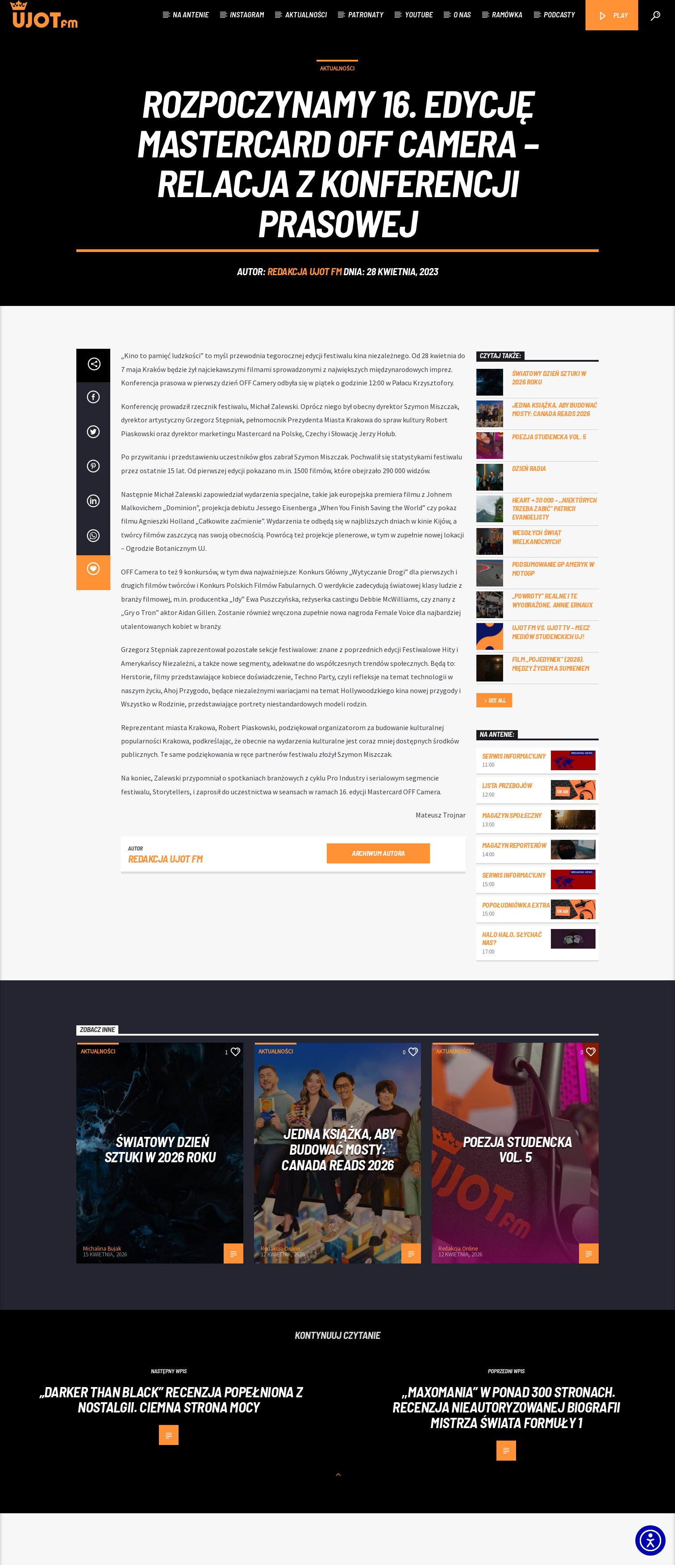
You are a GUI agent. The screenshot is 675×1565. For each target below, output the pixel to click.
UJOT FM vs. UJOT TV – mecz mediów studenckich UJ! (551, 683)
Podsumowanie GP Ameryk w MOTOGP (553, 620)
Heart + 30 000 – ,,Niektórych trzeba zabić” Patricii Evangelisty (554, 560)
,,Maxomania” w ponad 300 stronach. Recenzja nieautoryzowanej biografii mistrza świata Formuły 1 (506, 1459)
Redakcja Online (280, 1301)
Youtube (419, 14)
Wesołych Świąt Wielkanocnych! (537, 588)
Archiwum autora (378, 904)
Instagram (247, 14)
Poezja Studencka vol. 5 (549, 488)
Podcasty (559, 14)
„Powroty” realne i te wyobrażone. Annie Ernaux (552, 652)
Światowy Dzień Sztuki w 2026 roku (549, 429)
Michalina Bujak (102, 1301)
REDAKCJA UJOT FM (304, 297)
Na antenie (190, 14)
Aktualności (306, 14)
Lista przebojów (507, 837)
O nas (462, 14)
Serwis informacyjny (514, 807)
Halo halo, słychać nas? (512, 990)
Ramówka (507, 14)
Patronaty (365, 14)
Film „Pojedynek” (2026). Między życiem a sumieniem (550, 715)
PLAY (613, 16)
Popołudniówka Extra (516, 956)
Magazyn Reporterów (514, 897)
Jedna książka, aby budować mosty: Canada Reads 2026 (554, 460)
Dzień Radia (529, 520)
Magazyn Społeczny (512, 867)
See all (494, 753)
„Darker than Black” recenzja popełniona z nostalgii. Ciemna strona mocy (171, 1451)
